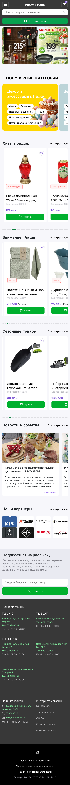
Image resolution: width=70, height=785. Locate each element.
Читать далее (49, 492)
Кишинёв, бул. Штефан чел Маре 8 (16, 620)
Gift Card (40, 718)
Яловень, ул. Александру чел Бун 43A (51, 645)
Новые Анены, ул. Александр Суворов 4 (17, 671)
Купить (27, 216)
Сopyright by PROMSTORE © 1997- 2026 (35, 777)
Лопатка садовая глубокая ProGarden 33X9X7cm (26, 386)
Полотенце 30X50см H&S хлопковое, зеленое (28, 292)
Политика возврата (46, 730)
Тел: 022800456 (10, 676)
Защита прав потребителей (35, 760)
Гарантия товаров (45, 724)
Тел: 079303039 (10, 625)
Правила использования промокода (35, 766)
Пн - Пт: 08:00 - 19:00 (15, 722)
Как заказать (43, 706)
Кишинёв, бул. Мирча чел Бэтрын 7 (15, 645)
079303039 (10, 713)
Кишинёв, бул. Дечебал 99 (50, 618)
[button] (4, 229)
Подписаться (35, 591)
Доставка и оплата (46, 712)
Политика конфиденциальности (35, 771)
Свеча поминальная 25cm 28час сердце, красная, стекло (24, 198)
